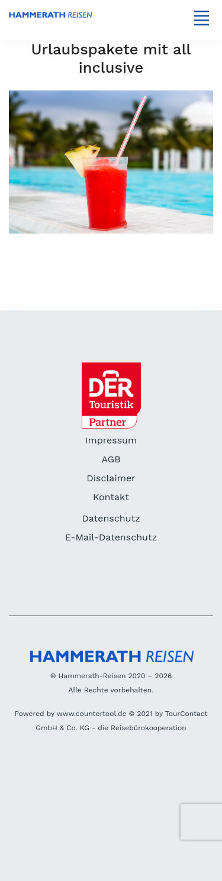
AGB (110, 459)
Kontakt (111, 497)
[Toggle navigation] (201, 17)
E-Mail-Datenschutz (111, 537)
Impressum (111, 440)
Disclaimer (110, 478)
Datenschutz (111, 518)
